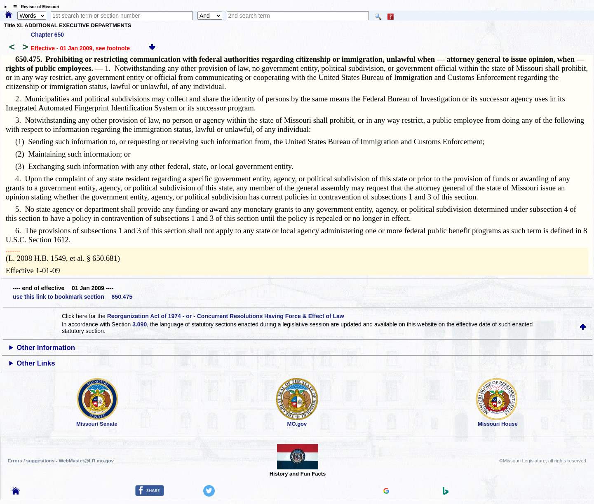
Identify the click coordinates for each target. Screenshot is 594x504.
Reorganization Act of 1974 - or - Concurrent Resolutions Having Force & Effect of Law (225, 316)
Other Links (35, 363)
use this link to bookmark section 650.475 (72, 296)
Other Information (45, 348)
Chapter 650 (47, 34)
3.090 (139, 324)
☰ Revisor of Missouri (34, 7)
